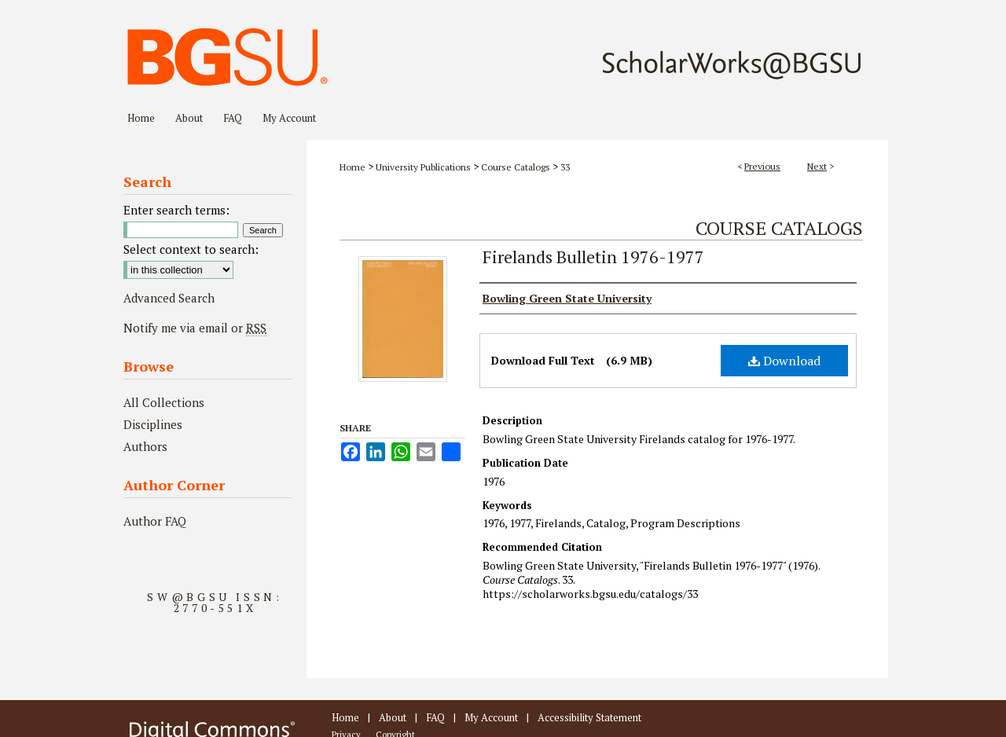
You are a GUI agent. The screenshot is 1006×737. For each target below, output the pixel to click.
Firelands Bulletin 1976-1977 (593, 256)
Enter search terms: (176, 210)
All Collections (163, 402)
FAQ (435, 717)
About (392, 717)
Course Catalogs (515, 167)
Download (784, 360)
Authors (145, 446)
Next (817, 166)
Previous (762, 166)
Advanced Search (169, 298)
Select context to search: (191, 249)
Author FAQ (154, 521)
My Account (491, 717)
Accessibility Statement (589, 717)
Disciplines (152, 424)
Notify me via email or (194, 328)
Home (352, 167)
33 (565, 167)
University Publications (423, 167)
